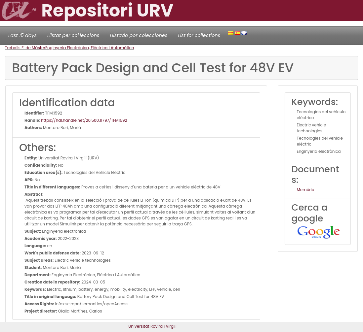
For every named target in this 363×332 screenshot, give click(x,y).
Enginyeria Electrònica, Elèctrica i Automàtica (89, 47)
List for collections (199, 35)
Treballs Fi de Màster (25, 47)
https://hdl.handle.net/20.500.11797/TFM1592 (84, 120)
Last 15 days (22, 35)
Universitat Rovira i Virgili (152, 326)
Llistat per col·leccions (73, 35)
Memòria (305, 189)
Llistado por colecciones (139, 35)
